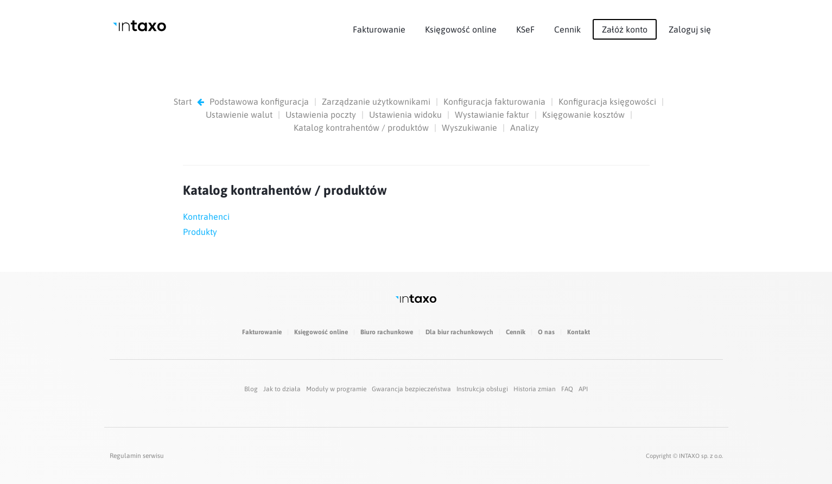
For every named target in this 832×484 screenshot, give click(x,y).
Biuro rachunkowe (386, 332)
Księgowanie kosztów (583, 114)
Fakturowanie (379, 29)
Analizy (524, 127)
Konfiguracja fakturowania (494, 101)
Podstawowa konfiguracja (259, 101)
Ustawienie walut (239, 114)
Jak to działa (282, 389)
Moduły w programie (336, 389)
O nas (546, 332)
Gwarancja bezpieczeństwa (411, 389)
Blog (251, 389)
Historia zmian (534, 389)
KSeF (525, 29)
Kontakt (578, 332)
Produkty (200, 232)
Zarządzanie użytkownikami (376, 101)
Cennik (567, 29)
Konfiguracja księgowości (607, 101)
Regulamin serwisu (137, 456)
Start (183, 101)
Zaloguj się (690, 29)
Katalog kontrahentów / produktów (361, 127)
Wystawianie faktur (492, 114)
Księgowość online (461, 29)
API (583, 389)
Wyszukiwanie (469, 127)
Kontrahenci (206, 216)
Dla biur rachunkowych (459, 332)
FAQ (567, 389)
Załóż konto (624, 29)
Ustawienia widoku (405, 114)
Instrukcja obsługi (482, 389)
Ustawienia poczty (320, 114)
